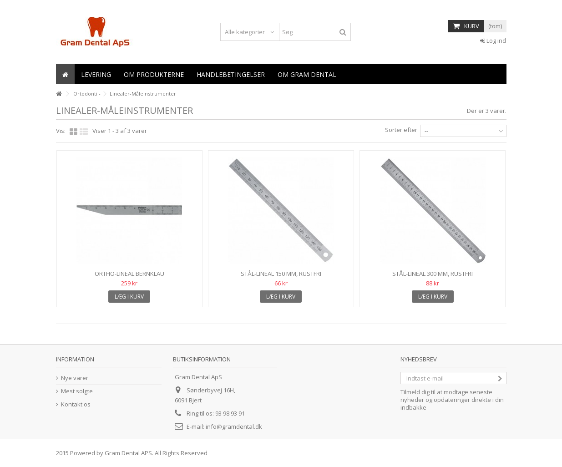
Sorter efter (401, 130)
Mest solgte (77, 391)
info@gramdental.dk (234, 426)
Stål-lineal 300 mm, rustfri (432, 273)
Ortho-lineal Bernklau (129, 273)
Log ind (493, 40)
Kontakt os (76, 404)
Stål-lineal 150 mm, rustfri (281, 273)
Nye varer (74, 378)
